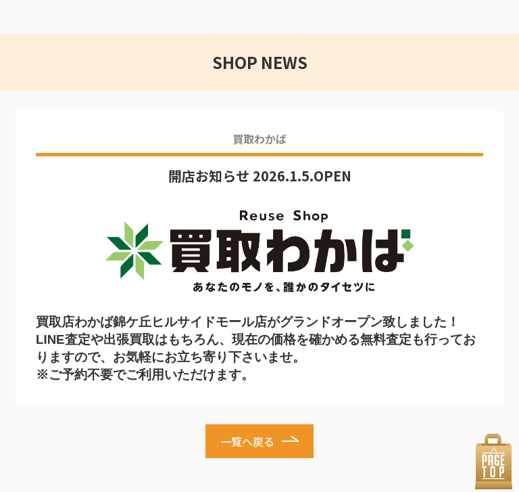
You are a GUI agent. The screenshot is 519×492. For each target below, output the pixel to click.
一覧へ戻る (247, 441)
